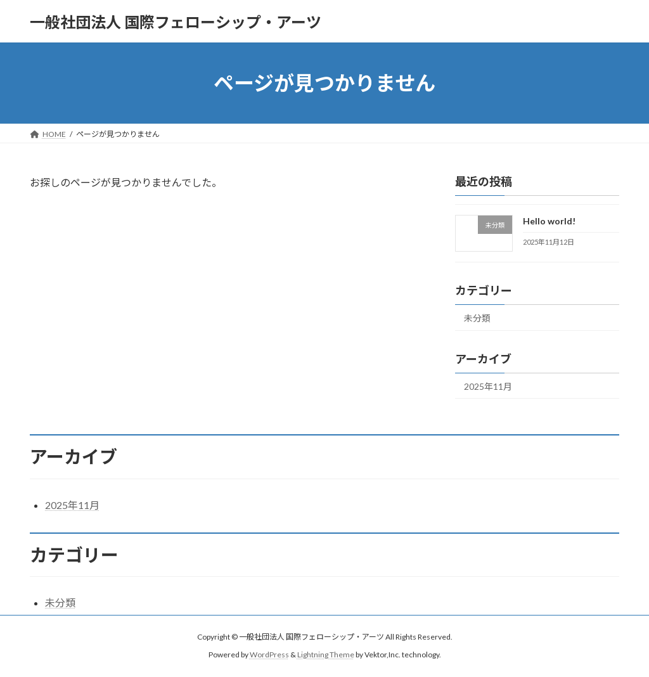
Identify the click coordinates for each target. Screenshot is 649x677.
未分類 (477, 318)
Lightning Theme (325, 654)
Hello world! (549, 221)
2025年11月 (488, 386)
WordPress (269, 654)
